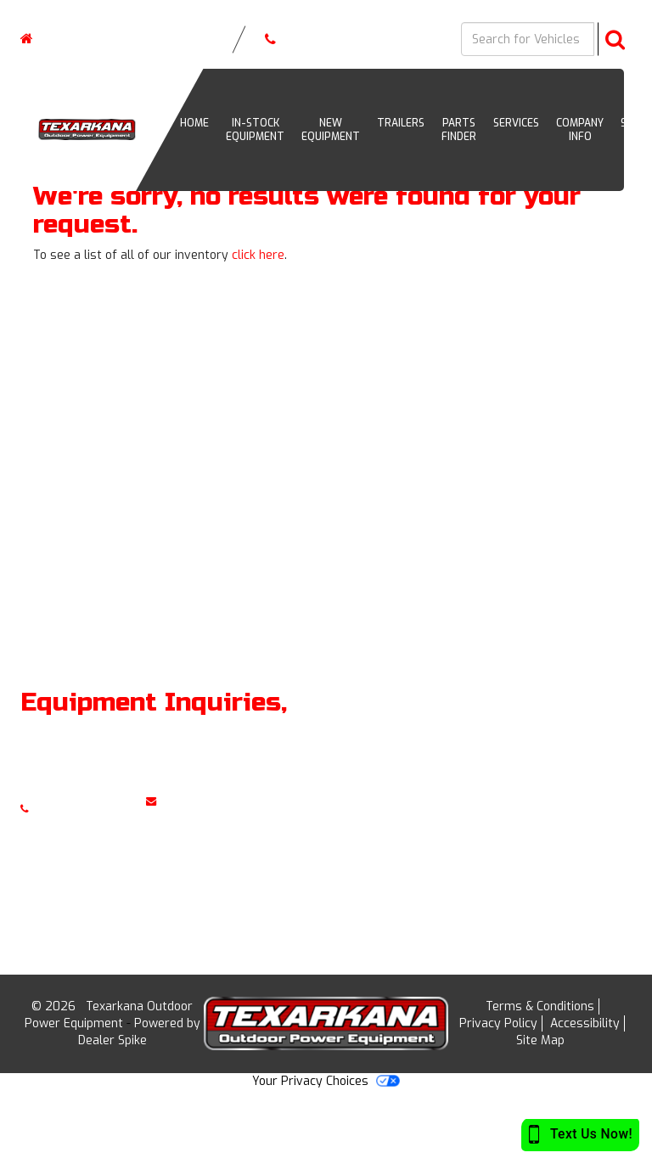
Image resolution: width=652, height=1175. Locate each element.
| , (106, 38)
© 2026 (58, 1006)
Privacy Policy (498, 1023)
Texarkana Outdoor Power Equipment (109, 1015)
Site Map (540, 1040)
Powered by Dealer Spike (139, 1032)
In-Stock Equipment (255, 129)
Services (516, 123)
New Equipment (330, 129)
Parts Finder (458, 129)
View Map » (375, 831)
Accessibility (585, 1023)
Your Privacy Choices (326, 1081)
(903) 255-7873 (306, 39)
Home (569, 746)
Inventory (580, 774)
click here (258, 255)
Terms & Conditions (540, 1006)
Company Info (580, 129)
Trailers (400, 123)
